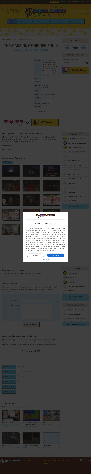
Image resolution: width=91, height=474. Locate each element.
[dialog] (45, 237)
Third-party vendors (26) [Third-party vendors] (44, 238)
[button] (45, 259)
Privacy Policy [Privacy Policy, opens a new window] (49, 250)
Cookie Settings (40, 250)
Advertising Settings (38, 248)
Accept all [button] (55, 255)
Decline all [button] (35, 255)
